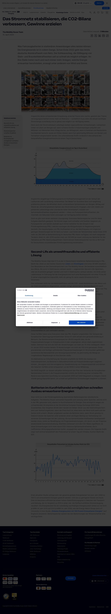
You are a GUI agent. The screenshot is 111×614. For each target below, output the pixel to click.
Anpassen (55, 322)
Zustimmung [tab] (29, 295)
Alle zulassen (81, 322)
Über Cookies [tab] (82, 295)
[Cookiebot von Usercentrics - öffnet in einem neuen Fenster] (86, 290)
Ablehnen (30, 322)
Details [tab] (55, 295)
